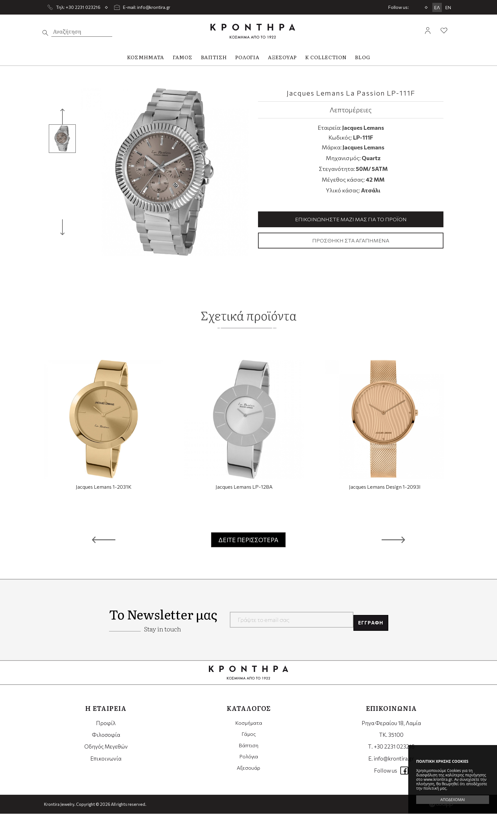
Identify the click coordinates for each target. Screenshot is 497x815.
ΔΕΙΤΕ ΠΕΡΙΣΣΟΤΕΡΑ (248, 541)
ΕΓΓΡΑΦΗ (368, 621)
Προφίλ (106, 724)
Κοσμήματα (248, 724)
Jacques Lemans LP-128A (244, 488)
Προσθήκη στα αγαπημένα (351, 241)
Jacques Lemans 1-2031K (104, 488)
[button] (103, 541)
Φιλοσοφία (106, 736)
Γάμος (248, 736)
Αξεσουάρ (248, 771)
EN (448, 7)
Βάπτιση (248, 747)
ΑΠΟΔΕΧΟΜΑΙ (452, 799)
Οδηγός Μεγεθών (106, 747)
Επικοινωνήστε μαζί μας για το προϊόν (351, 219)
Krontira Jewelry (253, 31)
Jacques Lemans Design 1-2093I (385, 488)
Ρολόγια (248, 759)
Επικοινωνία (105, 759)
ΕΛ (437, 7)
